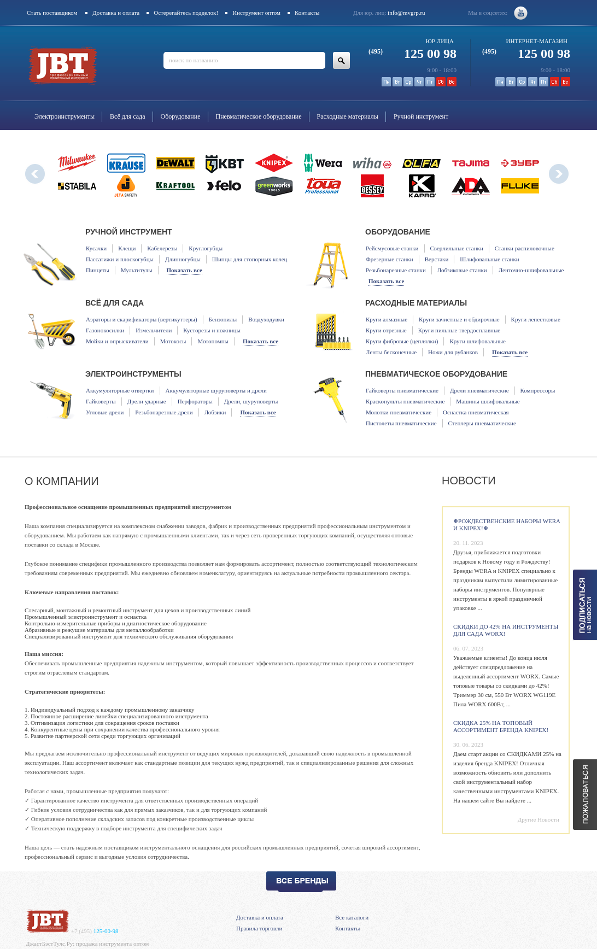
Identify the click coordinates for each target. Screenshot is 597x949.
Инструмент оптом (256, 12)
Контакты (307, 12)
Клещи (127, 248)
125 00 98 (412, 53)
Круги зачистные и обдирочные (459, 319)
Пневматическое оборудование (259, 116)
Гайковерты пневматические (402, 390)
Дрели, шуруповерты (251, 401)
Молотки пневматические (398, 412)
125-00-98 (95, 931)
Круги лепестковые (535, 319)
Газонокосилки (105, 330)
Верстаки (437, 259)
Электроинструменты (64, 116)
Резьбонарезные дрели (163, 412)
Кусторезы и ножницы (211, 330)
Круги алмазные (386, 319)
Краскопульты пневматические (405, 401)
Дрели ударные (146, 401)
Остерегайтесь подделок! (186, 12)
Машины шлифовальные (487, 401)
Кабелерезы (162, 248)
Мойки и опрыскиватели (117, 341)
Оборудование (181, 116)
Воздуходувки (266, 319)
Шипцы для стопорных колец (250, 259)
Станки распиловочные (524, 248)
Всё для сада (127, 116)
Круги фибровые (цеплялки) (402, 341)
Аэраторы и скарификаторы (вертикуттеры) (141, 319)
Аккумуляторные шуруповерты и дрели (216, 390)
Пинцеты (97, 270)
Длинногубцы (183, 259)
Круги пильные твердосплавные (459, 330)
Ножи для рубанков (453, 352)
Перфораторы (195, 401)
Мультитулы (137, 270)
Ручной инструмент (421, 116)
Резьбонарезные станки (396, 270)
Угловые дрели (105, 412)
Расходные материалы (347, 116)
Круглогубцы (206, 248)
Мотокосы (173, 341)
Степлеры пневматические (482, 423)
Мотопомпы (212, 341)
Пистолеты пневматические (401, 423)
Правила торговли (259, 928)
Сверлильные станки (456, 248)
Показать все (184, 270)
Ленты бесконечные (391, 352)
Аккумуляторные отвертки (120, 390)
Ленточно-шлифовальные (531, 270)
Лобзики (215, 412)
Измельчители (154, 330)
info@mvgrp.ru (406, 12)
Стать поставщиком (52, 12)
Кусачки (96, 248)
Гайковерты (101, 401)
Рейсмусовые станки (392, 248)
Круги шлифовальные (477, 341)
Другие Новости (538, 819)
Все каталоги (351, 917)
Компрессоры (537, 390)
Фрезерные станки (389, 259)
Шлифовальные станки (489, 259)
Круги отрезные (386, 330)
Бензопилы (223, 319)
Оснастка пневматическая (476, 412)
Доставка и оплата (115, 12)
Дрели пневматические (479, 390)
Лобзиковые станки (462, 270)
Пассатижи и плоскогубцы (120, 259)
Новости (469, 480)
